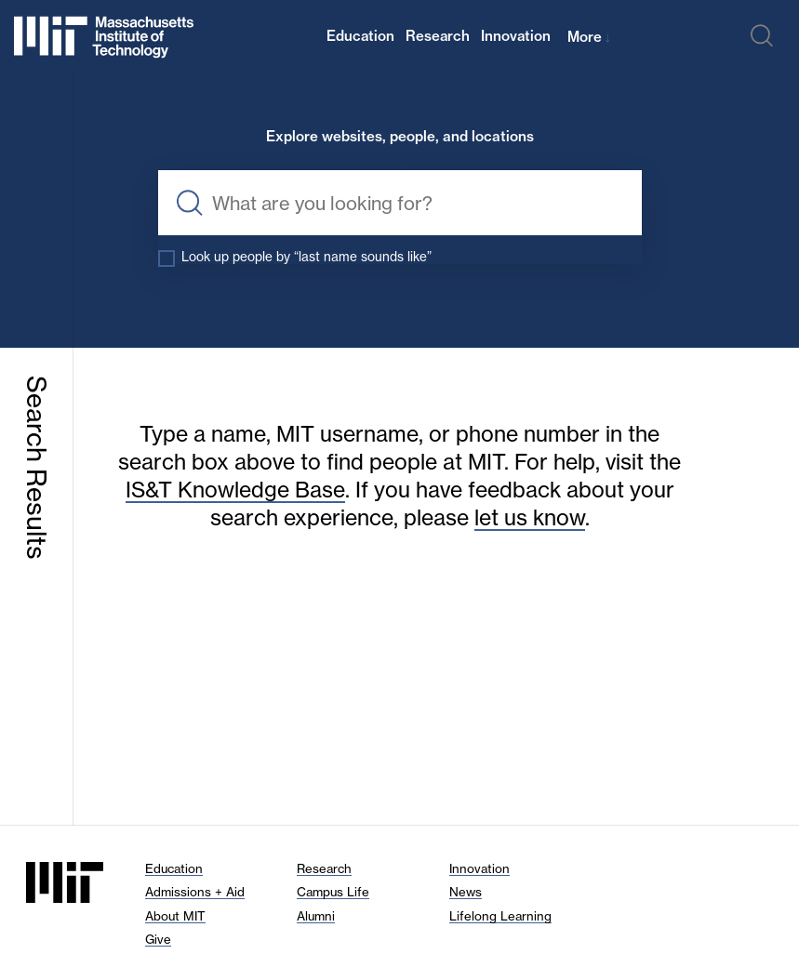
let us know (529, 517)
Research (438, 36)
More (589, 37)
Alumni (316, 915)
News (465, 891)
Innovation (516, 36)
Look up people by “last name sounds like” (306, 256)
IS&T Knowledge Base (235, 489)
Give (158, 939)
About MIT (175, 915)
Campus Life (333, 891)
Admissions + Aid (195, 891)
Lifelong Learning (500, 915)
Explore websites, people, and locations (400, 137)
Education (360, 36)
